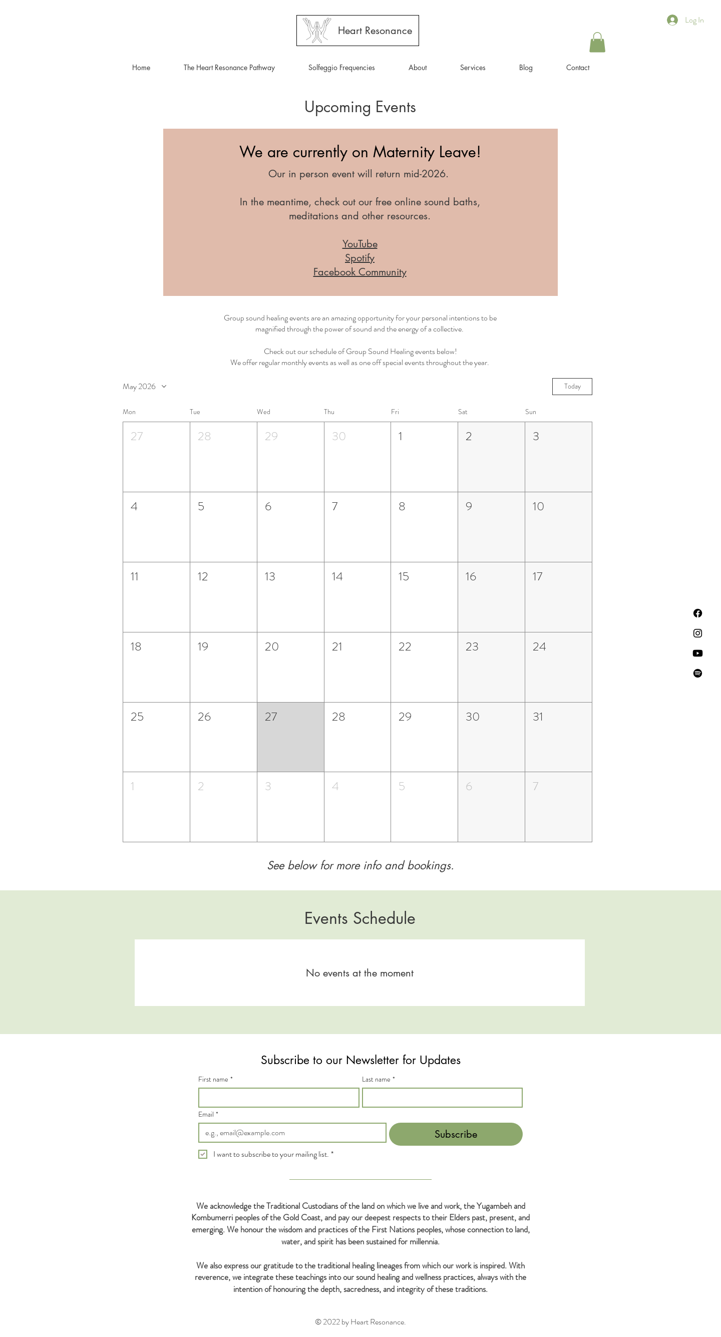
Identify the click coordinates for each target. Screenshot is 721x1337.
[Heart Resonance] (375, 31)
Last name (378, 1079)
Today (572, 386)
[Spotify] (697, 673)
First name (215, 1079)
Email (208, 1114)
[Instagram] (697, 633)
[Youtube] (697, 653)
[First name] (275, 1098)
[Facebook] (697, 613)
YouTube (360, 243)
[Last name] (439, 1098)
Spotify (360, 257)
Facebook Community (360, 271)
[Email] (289, 1133)
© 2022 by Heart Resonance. (360, 1321)
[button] (472, 67)
